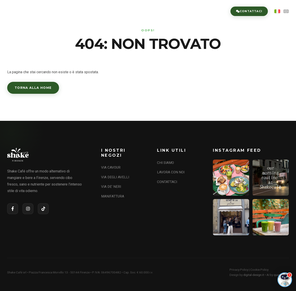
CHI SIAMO (124, 11)
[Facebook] (12, 208)
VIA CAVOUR (111, 167)
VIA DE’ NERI (111, 187)
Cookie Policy (259, 269)
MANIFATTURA (112, 196)
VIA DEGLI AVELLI (115, 177)
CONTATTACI (167, 182)
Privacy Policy (239, 269)
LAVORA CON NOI (205, 11)
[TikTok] (43, 208)
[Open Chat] (284, 279)
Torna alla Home (33, 87)
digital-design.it (253, 275)
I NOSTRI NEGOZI (161, 11)
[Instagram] (28, 208)
